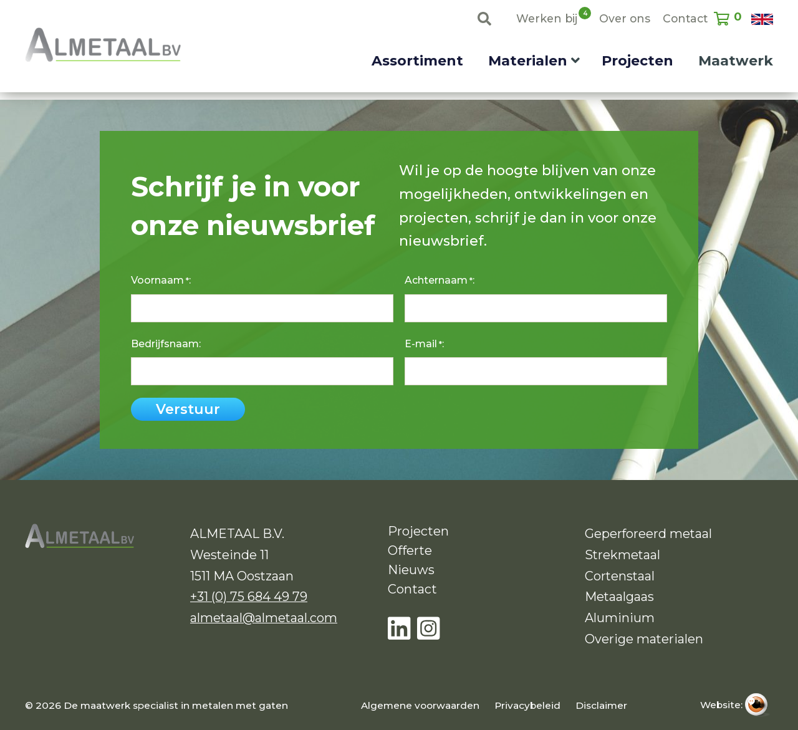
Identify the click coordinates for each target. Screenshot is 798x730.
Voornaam (160, 280)
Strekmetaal (622, 554)
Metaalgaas (619, 596)
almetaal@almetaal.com (263, 617)
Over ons (624, 18)
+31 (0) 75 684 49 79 (248, 596)
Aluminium (620, 617)
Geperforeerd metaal (648, 533)
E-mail (423, 344)
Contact (685, 18)
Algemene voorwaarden (420, 705)
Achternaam (439, 280)
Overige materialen (644, 639)
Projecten (637, 60)
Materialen (527, 60)
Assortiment (417, 60)
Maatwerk (735, 60)
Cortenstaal (620, 576)
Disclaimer (601, 705)
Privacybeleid (527, 705)
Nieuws (411, 569)
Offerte (410, 550)
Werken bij (546, 17)
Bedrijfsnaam (165, 344)
